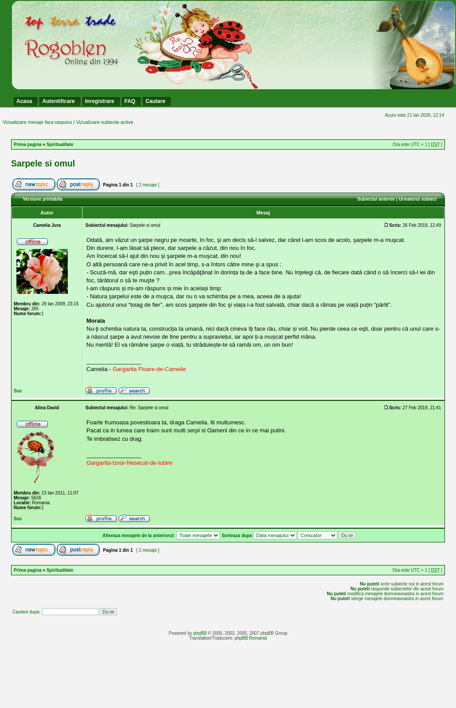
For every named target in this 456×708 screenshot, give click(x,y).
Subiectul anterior (376, 199)
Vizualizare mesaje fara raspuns (37, 122)
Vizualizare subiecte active (104, 122)
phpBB (200, 633)
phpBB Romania (250, 638)
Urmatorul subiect (418, 199)
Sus (18, 390)
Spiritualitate (60, 144)
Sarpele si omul (43, 163)
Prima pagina (28, 144)
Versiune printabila (42, 199)
